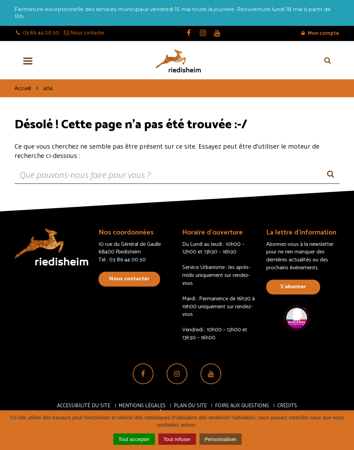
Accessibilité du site (83, 405)
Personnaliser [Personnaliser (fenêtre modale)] (220, 439)
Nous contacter (129, 278)
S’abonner (293, 286)
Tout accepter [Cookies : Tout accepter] (134, 439)
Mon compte (320, 33)
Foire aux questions (242, 405)
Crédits (287, 405)
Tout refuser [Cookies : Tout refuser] (177, 439)
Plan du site (190, 405)
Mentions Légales (142, 405)
